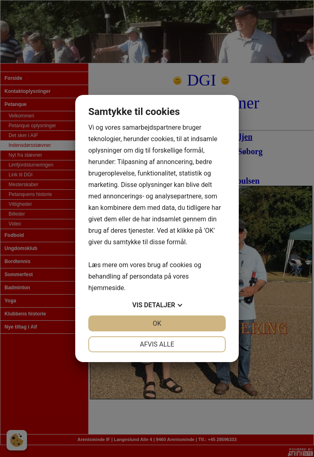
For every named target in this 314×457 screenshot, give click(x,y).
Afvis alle (157, 344)
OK (157, 323)
